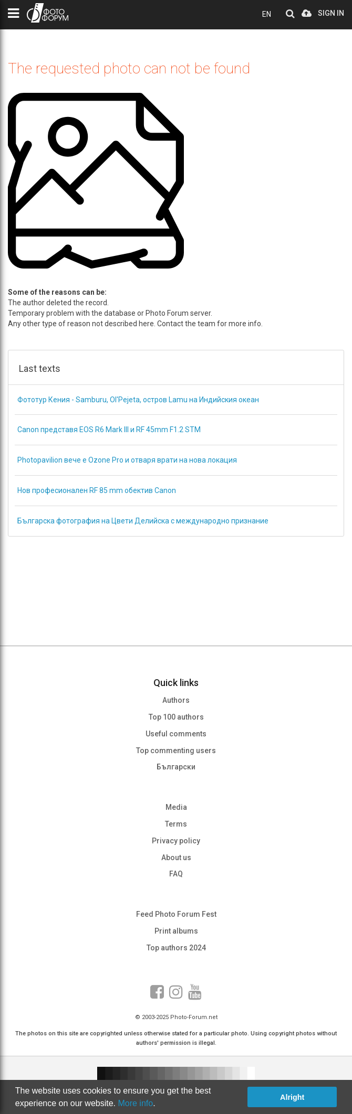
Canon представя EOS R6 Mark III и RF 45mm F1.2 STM (109, 429)
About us (176, 857)
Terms (176, 824)
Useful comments (176, 734)
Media (176, 807)
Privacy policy (176, 841)
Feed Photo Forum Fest (176, 914)
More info (135, 1103)
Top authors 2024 (176, 948)
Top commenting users (176, 750)
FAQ (176, 874)
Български (176, 767)
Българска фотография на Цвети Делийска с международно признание (142, 521)
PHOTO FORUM (47, 13)
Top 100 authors (176, 717)
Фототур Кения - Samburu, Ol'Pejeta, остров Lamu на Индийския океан (138, 399)
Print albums (176, 931)
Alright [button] (292, 1097)
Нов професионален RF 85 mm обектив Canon (96, 490)
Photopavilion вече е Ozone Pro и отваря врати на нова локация (127, 460)
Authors (176, 700)
